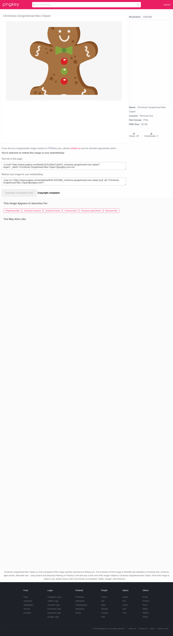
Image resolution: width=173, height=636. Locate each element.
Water (145, 609)
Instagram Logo (54, 597)
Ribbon (146, 613)
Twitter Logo (52, 601)
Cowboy (104, 613)
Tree (124, 613)
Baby (103, 605)
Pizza (26, 597)
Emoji (145, 597)
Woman (104, 609)
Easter (78, 613)
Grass (125, 605)
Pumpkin (27, 613)
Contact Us (143, 629)
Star (124, 609)
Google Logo (53, 617)
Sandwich (28, 601)
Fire (124, 601)
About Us (132, 629)
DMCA (152, 629)
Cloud (125, 597)
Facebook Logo (54, 609)
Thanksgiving (81, 605)
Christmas (79, 597)
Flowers (146, 601)
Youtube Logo (53, 605)
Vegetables (28, 605)
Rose (145, 605)
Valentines (79, 609)
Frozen (104, 597)
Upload (166, 4)
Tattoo (145, 617)
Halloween (80, 601)
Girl (102, 601)
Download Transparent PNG (19, 193)
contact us (75, 148)
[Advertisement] (60, 121)
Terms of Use (163, 629)
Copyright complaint (49, 193)
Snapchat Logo (54, 613)
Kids (103, 617)
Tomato (27, 609)
